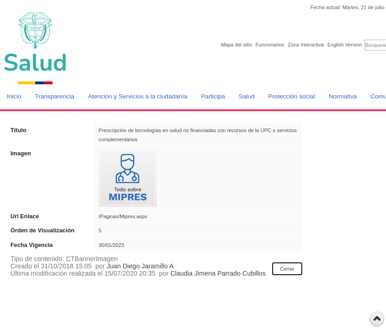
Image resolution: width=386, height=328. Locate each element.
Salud (246, 96)
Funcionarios (269, 44)
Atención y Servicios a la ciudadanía (137, 96)
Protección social (291, 96)
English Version (344, 44)
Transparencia (54, 96)
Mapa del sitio (236, 44)
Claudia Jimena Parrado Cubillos (218, 273)
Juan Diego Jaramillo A (140, 266)
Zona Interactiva (306, 44)
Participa (213, 96)
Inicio (14, 96)
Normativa (343, 96)
